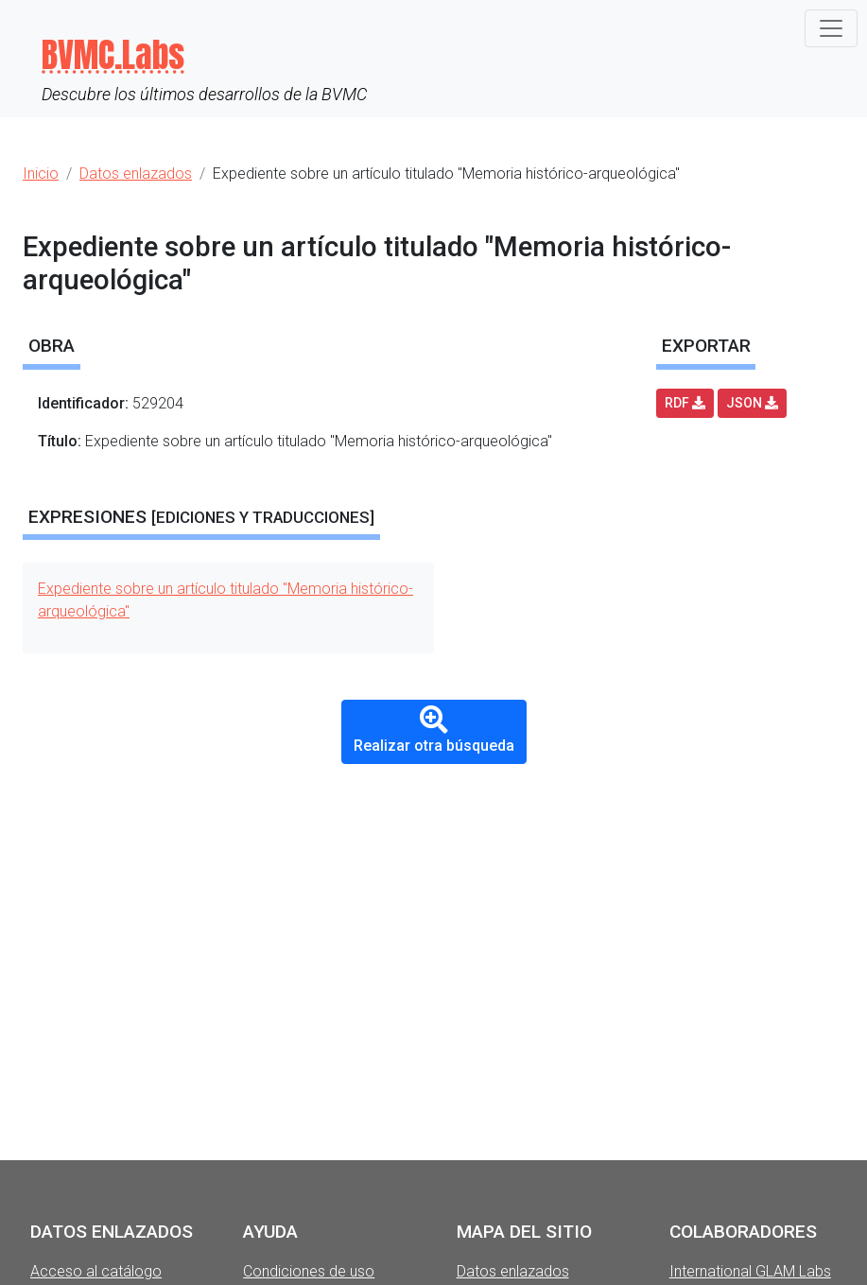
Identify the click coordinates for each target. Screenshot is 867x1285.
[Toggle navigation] (831, 28)
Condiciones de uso (308, 1271)
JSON (752, 402)
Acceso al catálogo (96, 1271)
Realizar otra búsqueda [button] (434, 730)
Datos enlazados (513, 1271)
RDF (685, 402)
